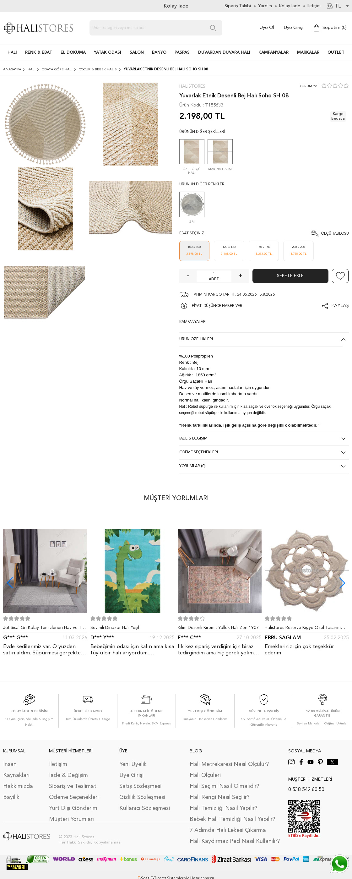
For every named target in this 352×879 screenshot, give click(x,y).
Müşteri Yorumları (71, 819)
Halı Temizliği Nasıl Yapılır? (223, 808)
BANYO (159, 53)
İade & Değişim (68, 775)
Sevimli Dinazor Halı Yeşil (114, 627)
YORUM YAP (309, 86)
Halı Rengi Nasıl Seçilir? (219, 797)
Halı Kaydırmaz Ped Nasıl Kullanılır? (235, 841)
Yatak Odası (107, 53)
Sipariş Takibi (238, 6)
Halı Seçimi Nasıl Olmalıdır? (224, 786)
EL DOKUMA (73, 53)
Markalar (308, 53)
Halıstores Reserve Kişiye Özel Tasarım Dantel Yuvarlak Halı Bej (303, 628)
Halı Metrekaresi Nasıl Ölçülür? (229, 764)
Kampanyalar (273, 53)
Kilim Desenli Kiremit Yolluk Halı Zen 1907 (218, 627)
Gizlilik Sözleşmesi (142, 797)
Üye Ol (267, 27)
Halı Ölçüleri (205, 775)
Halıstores (192, 86)
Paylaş (340, 305)
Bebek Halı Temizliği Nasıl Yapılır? (232, 819)
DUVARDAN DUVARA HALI (224, 53)
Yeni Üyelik (133, 764)
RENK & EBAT (38, 53)
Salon (137, 53)
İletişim (58, 764)
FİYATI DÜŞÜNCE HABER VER (217, 306)
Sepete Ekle (290, 276)
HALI (12, 53)
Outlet (336, 53)
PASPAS (182, 53)
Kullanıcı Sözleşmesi (144, 808)
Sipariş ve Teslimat (72, 786)
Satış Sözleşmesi (140, 786)
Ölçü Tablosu (335, 234)
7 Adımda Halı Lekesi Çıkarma (228, 830)
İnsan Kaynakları (16, 770)
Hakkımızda (18, 786)
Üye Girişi (293, 27)
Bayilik (11, 797)
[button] (342, 582)
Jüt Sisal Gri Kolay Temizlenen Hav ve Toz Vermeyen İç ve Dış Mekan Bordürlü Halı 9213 (44, 628)
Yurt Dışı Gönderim (73, 808)
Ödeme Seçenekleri (74, 797)
